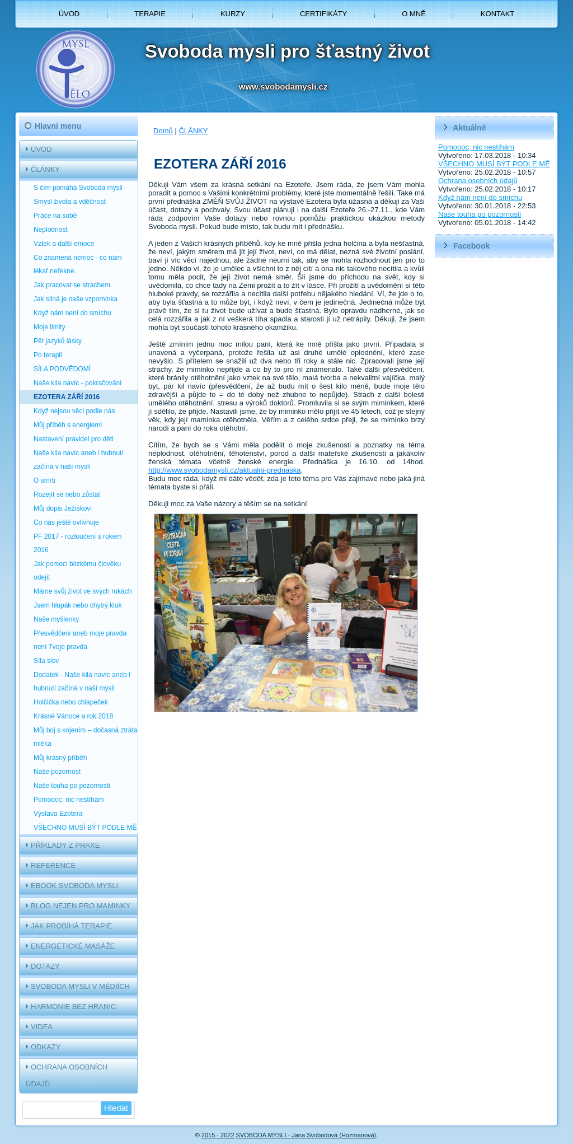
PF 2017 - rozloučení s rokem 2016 (77, 543)
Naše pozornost (57, 772)
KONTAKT (497, 14)
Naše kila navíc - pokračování (77, 383)
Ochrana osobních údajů (478, 180)
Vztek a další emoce (64, 244)
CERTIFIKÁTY (323, 14)
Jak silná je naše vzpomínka (76, 299)
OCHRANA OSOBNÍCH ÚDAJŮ (66, 1075)
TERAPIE (150, 14)
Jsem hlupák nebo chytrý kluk (77, 605)
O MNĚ (414, 14)
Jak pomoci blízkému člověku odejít (77, 570)
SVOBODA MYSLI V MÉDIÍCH (80, 986)
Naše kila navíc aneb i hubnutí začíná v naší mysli (79, 459)
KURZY (232, 14)
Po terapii (48, 355)
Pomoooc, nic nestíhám (69, 800)
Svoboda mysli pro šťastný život (287, 51)
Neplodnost (51, 230)
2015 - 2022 (217, 1135)
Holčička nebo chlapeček (71, 702)
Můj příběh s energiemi (68, 425)
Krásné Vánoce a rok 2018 (73, 716)
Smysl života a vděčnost (70, 202)
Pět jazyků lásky (58, 341)
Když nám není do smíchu (72, 313)
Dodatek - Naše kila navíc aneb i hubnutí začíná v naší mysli (82, 681)
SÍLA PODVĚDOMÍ (62, 369)
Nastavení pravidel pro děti (74, 439)
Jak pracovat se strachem (72, 285)
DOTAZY (45, 966)
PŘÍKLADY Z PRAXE (65, 845)
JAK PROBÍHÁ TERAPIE (71, 926)
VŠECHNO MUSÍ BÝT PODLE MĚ (85, 828)
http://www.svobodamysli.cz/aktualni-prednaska (224, 470)
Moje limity (49, 327)
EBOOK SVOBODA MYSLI (74, 885)
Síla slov (46, 661)
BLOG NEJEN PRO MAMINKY (80, 906)
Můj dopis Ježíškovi (63, 508)
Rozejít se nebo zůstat (67, 494)
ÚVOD (69, 14)
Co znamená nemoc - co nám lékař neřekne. (77, 264)
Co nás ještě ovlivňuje (66, 522)
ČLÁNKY (45, 169)
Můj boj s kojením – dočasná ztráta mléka (85, 737)
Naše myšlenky (56, 619)
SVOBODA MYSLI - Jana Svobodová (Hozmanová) (306, 1135)
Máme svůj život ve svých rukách (82, 591)
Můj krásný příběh (60, 758)
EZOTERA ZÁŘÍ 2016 (67, 397)
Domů (163, 131)
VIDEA (42, 1026)
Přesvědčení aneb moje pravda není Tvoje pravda (80, 640)
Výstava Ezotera (58, 814)
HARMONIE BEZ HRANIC (73, 1006)
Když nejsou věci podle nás (74, 411)
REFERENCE (53, 865)
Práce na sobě (55, 216)
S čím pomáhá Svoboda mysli (78, 188)
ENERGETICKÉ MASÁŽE (73, 946)
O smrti (44, 480)
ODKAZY (45, 1047)
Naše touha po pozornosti (72, 786)
